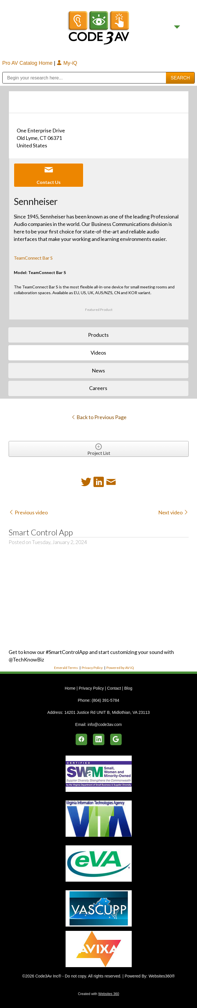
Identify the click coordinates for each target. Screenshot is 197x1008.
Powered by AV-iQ (120, 667)
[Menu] (177, 27)
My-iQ (67, 63)
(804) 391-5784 (105, 700)
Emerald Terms (66, 667)
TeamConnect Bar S (33, 257)
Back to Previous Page (99, 417)
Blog (128, 688)
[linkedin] (98, 739)
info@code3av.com (104, 724)
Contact (114, 688)
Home (70, 688)
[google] (116, 739)
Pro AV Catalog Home (28, 63)
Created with (98, 994)
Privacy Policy (92, 667)
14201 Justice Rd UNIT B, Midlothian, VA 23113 (107, 712)
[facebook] (81, 739)
